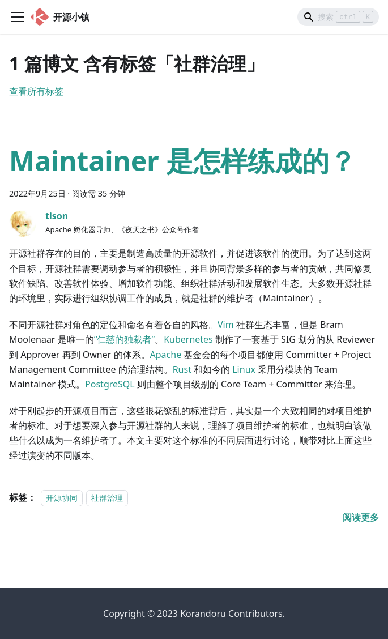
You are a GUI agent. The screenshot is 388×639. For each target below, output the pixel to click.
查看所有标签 (36, 91)
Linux (243, 369)
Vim (226, 324)
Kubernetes (188, 339)
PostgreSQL (110, 384)
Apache (166, 354)
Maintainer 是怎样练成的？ (182, 160)
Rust (182, 369)
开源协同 (62, 497)
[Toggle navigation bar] (17, 16)
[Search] (338, 17)
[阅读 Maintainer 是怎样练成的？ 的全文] (361, 517)
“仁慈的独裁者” (124, 339)
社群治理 (107, 497)
